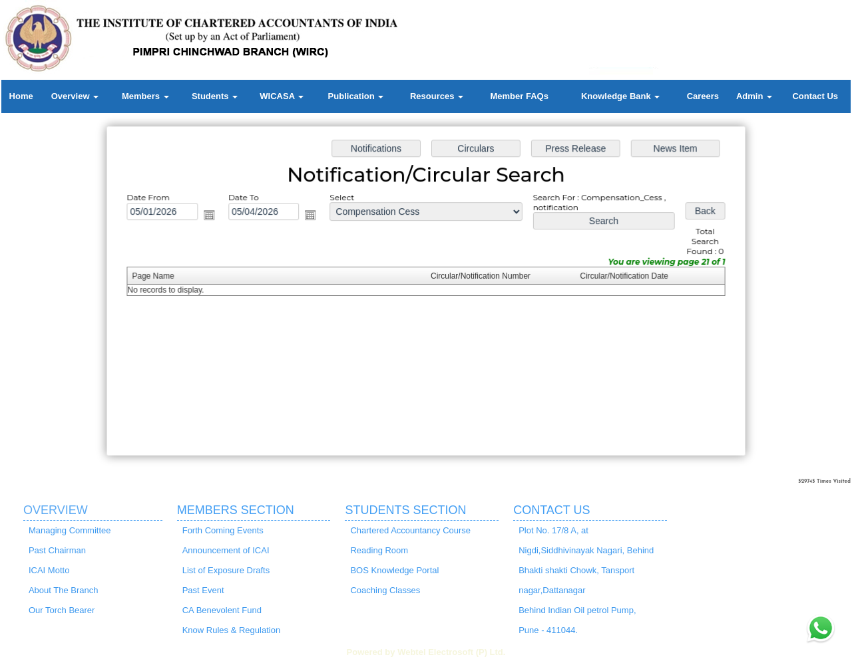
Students (215, 96)
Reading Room (379, 550)
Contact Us (815, 96)
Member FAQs (519, 96)
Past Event (203, 590)
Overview (75, 96)
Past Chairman (57, 550)
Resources (436, 96)
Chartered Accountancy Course (410, 530)
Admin (754, 96)
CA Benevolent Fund (222, 610)
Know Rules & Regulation (231, 630)
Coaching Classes (385, 590)
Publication (356, 96)
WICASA (282, 96)
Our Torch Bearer (62, 610)
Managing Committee (70, 530)
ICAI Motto (49, 570)
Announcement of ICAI (226, 550)
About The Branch (64, 590)
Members (145, 96)
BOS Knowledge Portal (394, 570)
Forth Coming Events (223, 530)
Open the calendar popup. (213, 216)
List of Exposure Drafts (226, 570)
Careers (703, 96)
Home (21, 96)
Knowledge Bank (620, 96)
